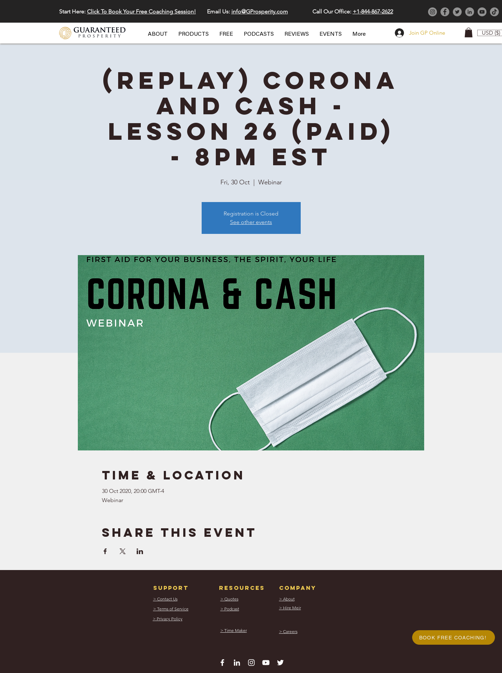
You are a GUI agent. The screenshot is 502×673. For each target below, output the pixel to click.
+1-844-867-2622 (373, 11)
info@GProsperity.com (259, 11)
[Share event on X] (122, 551)
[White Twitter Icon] (280, 662)
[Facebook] (444, 11)
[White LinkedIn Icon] (236, 662)
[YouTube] (482, 11)
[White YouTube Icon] (265, 662)
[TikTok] (494, 11)
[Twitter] (457, 11)
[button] (158, 34)
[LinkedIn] (469, 11)
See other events (251, 222)
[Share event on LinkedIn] (140, 551)
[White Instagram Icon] (251, 662)
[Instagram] (432, 11)
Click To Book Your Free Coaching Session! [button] (141, 11)
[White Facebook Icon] (222, 662)
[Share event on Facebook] (105, 551)
